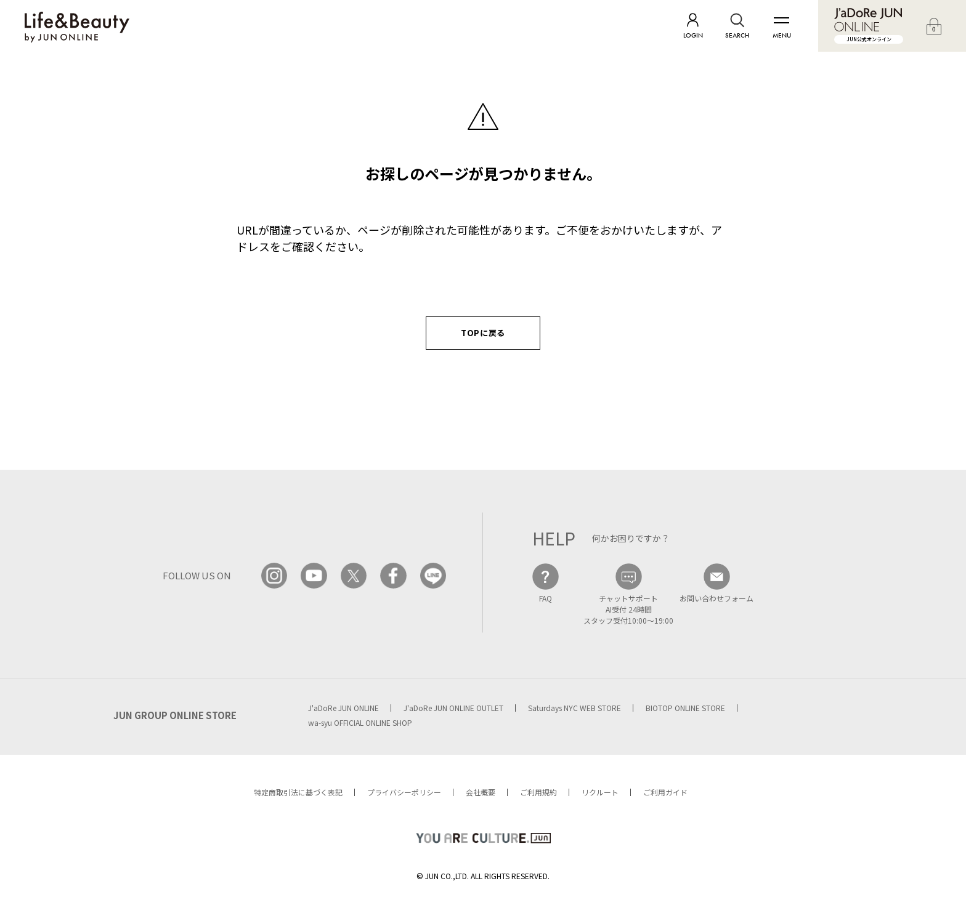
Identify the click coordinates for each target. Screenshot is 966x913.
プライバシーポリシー (404, 792)
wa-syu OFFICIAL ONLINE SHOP (360, 722)
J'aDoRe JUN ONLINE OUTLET (453, 707)
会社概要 (480, 792)
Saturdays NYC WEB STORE (574, 707)
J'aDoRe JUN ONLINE (343, 707)
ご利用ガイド (665, 792)
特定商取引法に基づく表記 (298, 792)
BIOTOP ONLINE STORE (685, 707)
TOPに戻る (483, 333)
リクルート (600, 792)
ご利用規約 (538, 792)
